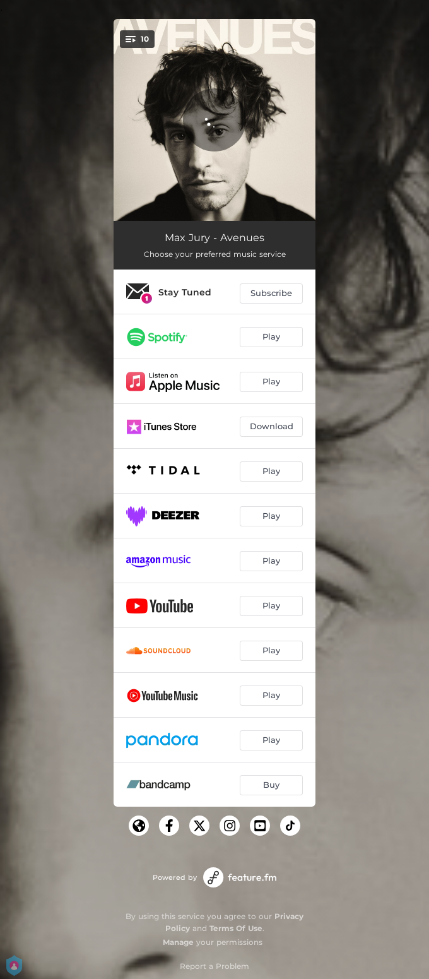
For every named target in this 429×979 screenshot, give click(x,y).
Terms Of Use (235, 928)
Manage (178, 942)
